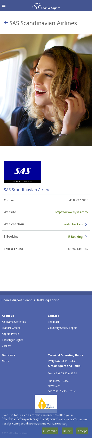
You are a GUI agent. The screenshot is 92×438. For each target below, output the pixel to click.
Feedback (54, 322)
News (5, 361)
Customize (50, 431)
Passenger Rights (12, 340)
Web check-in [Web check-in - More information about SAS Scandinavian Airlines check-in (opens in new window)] (73, 224)
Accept (82, 431)
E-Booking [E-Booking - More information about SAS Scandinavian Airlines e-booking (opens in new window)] (75, 237)
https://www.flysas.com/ (71, 212)
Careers (6, 346)
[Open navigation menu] (4, 5)
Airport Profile (10, 334)
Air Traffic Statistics (14, 322)
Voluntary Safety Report (62, 328)
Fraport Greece (11, 328)
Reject (67, 431)
